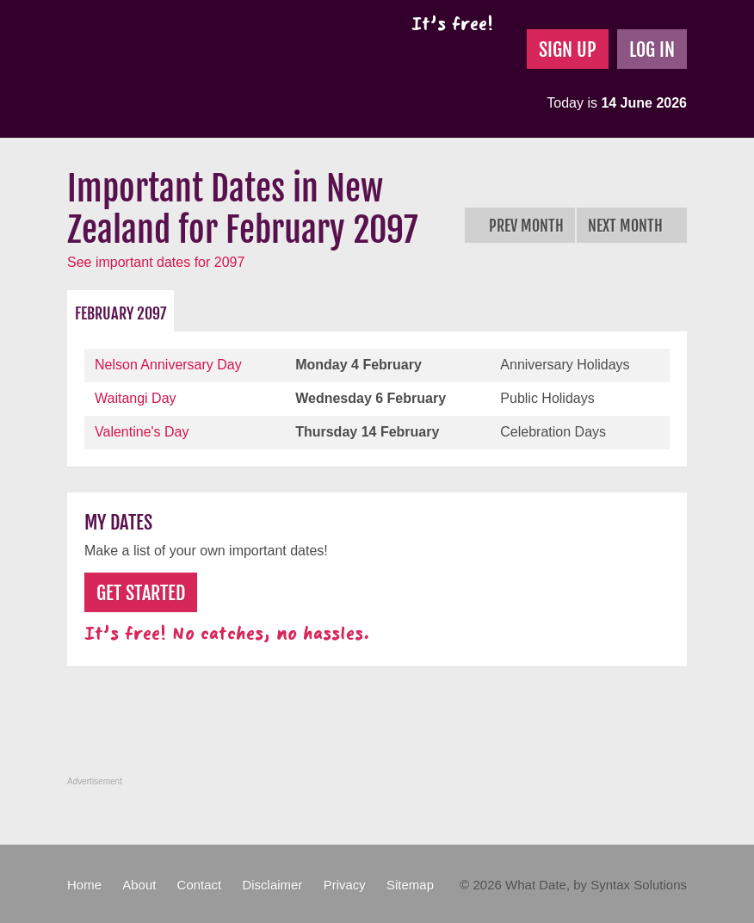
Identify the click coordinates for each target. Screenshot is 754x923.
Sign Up (567, 49)
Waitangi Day (135, 398)
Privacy (345, 884)
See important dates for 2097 (155, 262)
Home (84, 884)
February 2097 (120, 313)
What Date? (212, 69)
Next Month (632, 225)
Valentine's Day (141, 431)
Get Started (140, 592)
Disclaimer (272, 884)
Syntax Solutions (638, 884)
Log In (652, 49)
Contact (199, 884)
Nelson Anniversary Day (168, 364)
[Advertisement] (380, 731)
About (139, 884)
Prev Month (520, 225)
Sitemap (410, 884)
